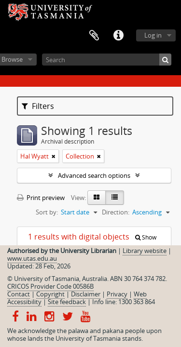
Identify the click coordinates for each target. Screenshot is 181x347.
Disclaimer (85, 294)
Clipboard (94, 36)
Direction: (115, 212)
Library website (145, 250)
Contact (18, 294)
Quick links (118, 36)
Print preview (41, 197)
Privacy (117, 294)
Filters (38, 106)
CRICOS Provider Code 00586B (50, 286)
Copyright (50, 294)
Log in (153, 35)
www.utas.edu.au (32, 258)
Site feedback (67, 301)
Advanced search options (94, 175)
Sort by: (47, 212)
